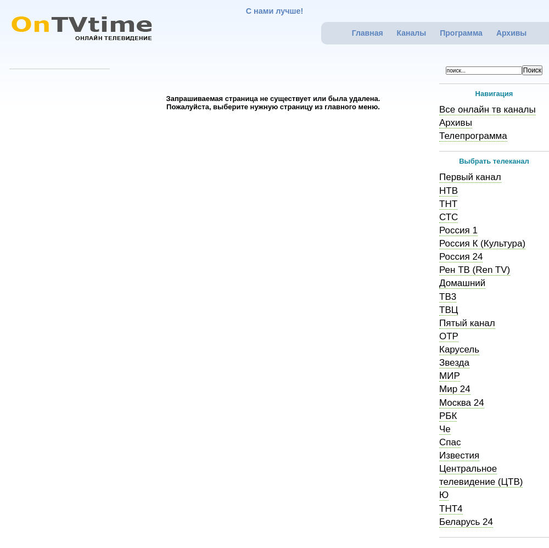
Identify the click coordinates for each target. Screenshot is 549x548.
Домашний (462, 283)
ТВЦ (448, 310)
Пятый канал (467, 323)
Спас (450, 442)
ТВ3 (447, 297)
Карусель (459, 349)
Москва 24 (461, 403)
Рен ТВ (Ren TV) (474, 270)
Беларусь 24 (466, 522)
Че (445, 429)
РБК (448, 416)
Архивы (511, 33)
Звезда (454, 362)
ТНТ (448, 204)
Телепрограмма (473, 136)
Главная (367, 33)
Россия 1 (458, 230)
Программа (461, 33)
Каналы (412, 33)
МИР (449, 376)
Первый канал (470, 177)
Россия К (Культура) (482, 243)
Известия (459, 455)
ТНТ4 (451, 509)
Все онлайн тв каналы (487, 109)
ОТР (448, 336)
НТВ (448, 191)
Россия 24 (461, 256)
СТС (448, 217)
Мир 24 (454, 389)
